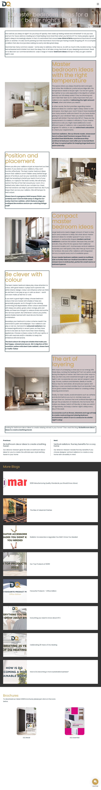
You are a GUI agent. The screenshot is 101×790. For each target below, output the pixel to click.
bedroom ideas (60, 52)
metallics (28, 335)
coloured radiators (34, 326)
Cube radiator (33, 346)
